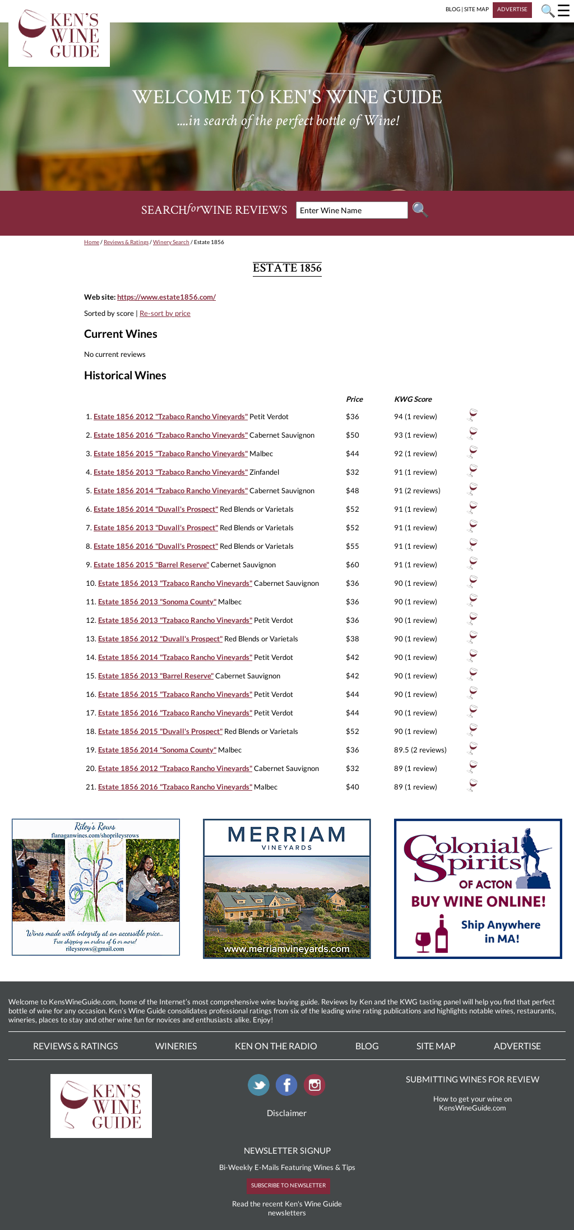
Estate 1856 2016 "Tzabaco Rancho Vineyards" (171, 434)
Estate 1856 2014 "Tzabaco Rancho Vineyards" (171, 490)
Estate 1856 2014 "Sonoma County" (157, 749)
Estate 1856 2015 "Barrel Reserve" (151, 564)
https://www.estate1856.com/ (166, 296)
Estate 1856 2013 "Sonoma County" (157, 601)
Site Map (436, 1045)
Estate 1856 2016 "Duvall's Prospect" (156, 545)
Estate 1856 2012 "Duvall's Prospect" (160, 638)
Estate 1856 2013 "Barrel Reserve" (156, 675)
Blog (367, 1045)
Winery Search (171, 241)
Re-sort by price (165, 313)
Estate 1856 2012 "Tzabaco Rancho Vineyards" (171, 416)
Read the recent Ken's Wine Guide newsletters (287, 1208)
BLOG (453, 9)
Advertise (517, 1045)
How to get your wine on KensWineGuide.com (472, 1103)
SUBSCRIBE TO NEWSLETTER (288, 1185)
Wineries (176, 1045)
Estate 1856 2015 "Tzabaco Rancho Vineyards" (171, 453)
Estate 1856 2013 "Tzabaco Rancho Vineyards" (171, 471)
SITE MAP (476, 9)
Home (91, 241)
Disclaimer (287, 1113)
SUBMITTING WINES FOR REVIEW (472, 1079)
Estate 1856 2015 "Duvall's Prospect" (160, 731)
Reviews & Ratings (126, 241)
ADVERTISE (512, 9)
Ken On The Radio (276, 1045)
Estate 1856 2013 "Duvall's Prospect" (156, 527)
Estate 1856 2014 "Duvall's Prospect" (156, 508)
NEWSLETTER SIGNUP (287, 1150)
